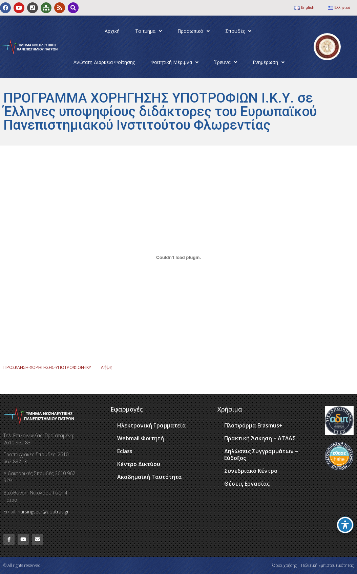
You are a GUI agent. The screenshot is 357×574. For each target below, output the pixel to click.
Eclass (124, 451)
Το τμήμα (148, 31)
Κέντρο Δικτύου (138, 464)
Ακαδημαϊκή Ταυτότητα (149, 477)
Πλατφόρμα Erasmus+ (253, 425)
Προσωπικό (193, 31)
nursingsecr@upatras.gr (43, 511)
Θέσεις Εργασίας (247, 483)
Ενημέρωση (269, 62)
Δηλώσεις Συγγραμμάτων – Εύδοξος (261, 454)
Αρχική (112, 31)
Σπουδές (238, 31)
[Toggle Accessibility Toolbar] (345, 525)
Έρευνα (225, 62)
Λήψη (106, 367)
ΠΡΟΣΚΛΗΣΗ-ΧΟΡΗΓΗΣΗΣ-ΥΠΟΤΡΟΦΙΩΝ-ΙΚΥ (47, 367)
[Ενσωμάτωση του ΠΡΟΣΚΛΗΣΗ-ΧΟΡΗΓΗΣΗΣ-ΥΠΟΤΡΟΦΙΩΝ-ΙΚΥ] (178, 257)
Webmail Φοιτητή (140, 438)
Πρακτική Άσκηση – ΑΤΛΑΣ (260, 438)
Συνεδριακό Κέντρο (250, 470)
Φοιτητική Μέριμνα (174, 62)
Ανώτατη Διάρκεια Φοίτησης (104, 62)
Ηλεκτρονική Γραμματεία (151, 425)
